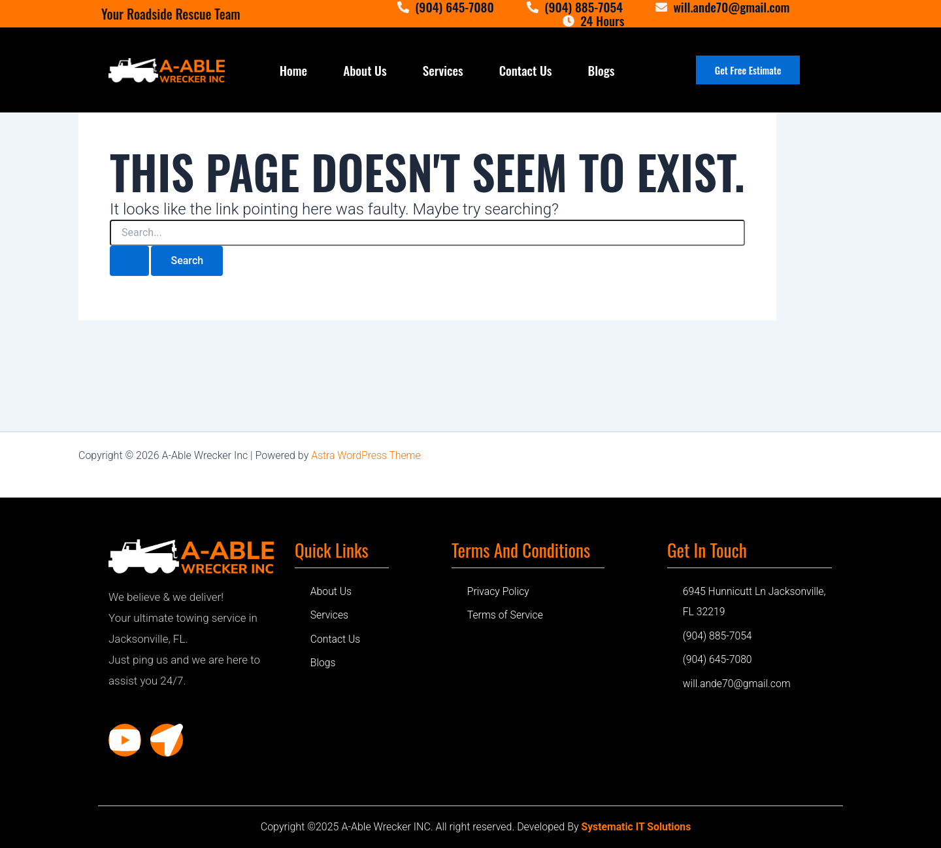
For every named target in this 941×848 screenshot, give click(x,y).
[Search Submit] (129, 261)
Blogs (600, 70)
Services (443, 70)
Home (293, 70)
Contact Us (525, 70)
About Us (365, 70)
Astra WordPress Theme (366, 455)
